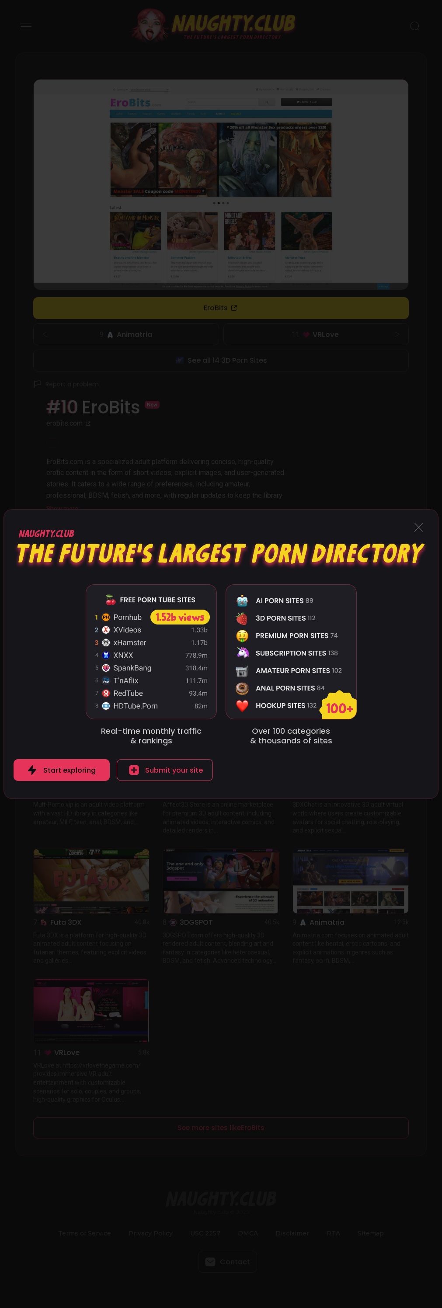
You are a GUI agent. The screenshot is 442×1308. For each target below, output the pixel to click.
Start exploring (69, 770)
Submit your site (174, 770)
